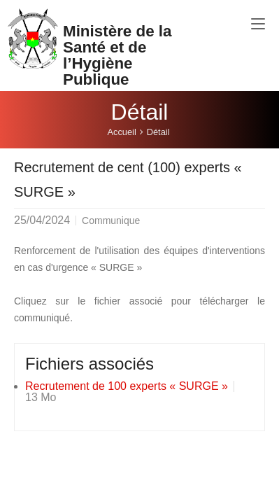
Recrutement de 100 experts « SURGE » (126, 386)
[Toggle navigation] (258, 24)
